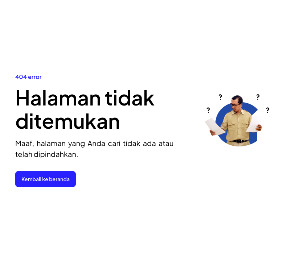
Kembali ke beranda (45, 179)
